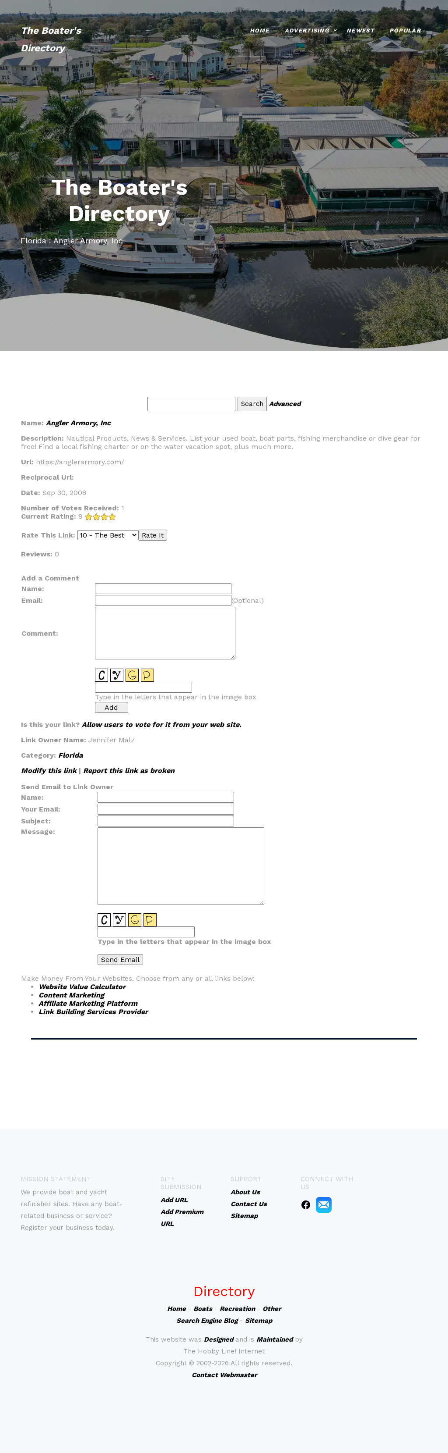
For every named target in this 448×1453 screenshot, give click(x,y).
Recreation (237, 1309)
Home (260, 28)
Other (271, 1309)
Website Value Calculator (82, 987)
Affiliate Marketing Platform (87, 1003)
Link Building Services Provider (93, 1012)
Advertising (307, 28)
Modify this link (49, 770)
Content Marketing (71, 995)
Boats (202, 1309)
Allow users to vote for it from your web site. (162, 724)
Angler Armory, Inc (78, 423)
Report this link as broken (129, 770)
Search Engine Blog (207, 1321)
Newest (360, 28)
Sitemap (258, 1321)
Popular (405, 28)
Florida (70, 755)
